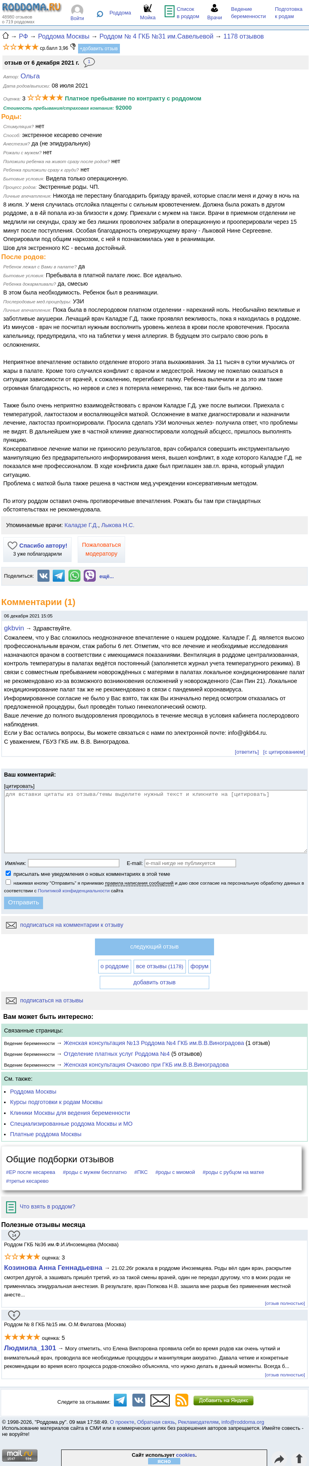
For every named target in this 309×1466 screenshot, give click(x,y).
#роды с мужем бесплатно (95, 1172)
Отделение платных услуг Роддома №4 (116, 1054)
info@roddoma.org (242, 1422)
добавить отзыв (155, 982)
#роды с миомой (175, 1172)
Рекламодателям (198, 1422)
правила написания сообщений (139, 882)
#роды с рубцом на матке (233, 1172)
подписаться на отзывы (44, 1000)
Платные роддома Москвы (45, 1134)
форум (200, 966)
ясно (164, 1461)
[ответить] (247, 752)
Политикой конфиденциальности (73, 890)
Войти (77, 18)
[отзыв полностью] (285, 1303)
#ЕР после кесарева (30, 1172)
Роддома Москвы (33, 1091)
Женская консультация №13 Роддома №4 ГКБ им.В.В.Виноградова (154, 1043)
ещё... (106, 576)
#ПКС (141, 1172)
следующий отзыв (154, 946)
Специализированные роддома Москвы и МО (71, 1123)
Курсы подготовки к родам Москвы (56, 1102)
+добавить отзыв (99, 48)
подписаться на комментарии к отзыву (64, 925)
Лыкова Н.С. (118, 525)
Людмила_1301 (30, 1348)
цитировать (19, 786)
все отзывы (159, 966)
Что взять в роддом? (40, 1206)
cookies (186, 1455)
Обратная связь (156, 1422)
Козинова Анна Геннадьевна (54, 1268)
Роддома (120, 13)
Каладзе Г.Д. (81, 525)
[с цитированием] (284, 752)
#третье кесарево (27, 1181)
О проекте (122, 1422)
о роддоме (115, 966)
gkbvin (14, 628)
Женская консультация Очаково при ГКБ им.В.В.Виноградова (146, 1064)
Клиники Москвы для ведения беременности (70, 1113)
